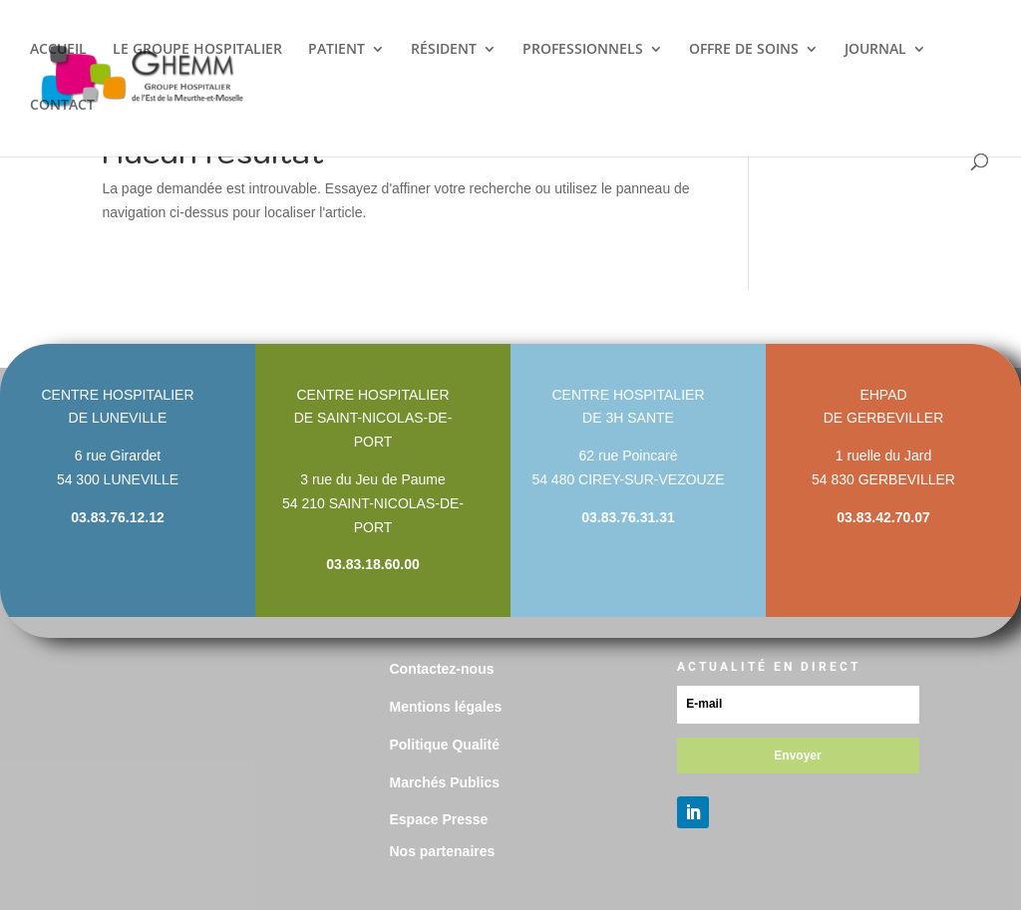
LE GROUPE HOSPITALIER (197, 50)
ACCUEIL (58, 50)
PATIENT (336, 50)
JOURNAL (875, 50)
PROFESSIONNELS (582, 50)
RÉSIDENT (444, 50)
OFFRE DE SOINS (744, 50)
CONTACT (62, 106)
